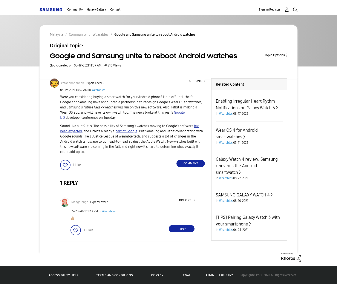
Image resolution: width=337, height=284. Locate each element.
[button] (197, 81)
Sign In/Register (269, 9)
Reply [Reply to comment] (182, 229)
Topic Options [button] (274, 55)
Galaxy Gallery (96, 9)
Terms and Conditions (114, 275)
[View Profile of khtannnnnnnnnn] (72, 83)
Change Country (219, 275)
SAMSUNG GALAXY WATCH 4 (243, 195)
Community (75, 9)
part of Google (126, 131)
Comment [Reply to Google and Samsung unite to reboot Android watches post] (191, 163)
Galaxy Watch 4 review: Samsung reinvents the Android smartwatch (247, 166)
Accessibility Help (63, 275)
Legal (186, 275)
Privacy (157, 275)
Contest (115, 9)
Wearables (98, 90)
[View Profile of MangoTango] (79, 202)
